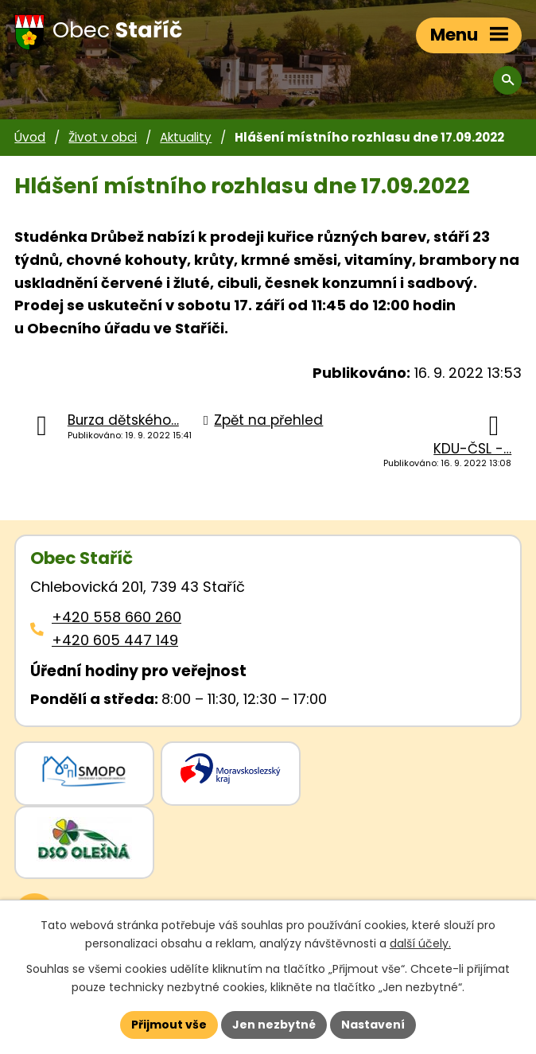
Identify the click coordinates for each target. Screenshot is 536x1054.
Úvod (29, 137)
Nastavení (373, 1025)
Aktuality (186, 137)
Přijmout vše (169, 1025)
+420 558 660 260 (116, 617)
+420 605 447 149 (115, 640)
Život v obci (102, 137)
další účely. (420, 943)
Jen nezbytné (274, 1025)
